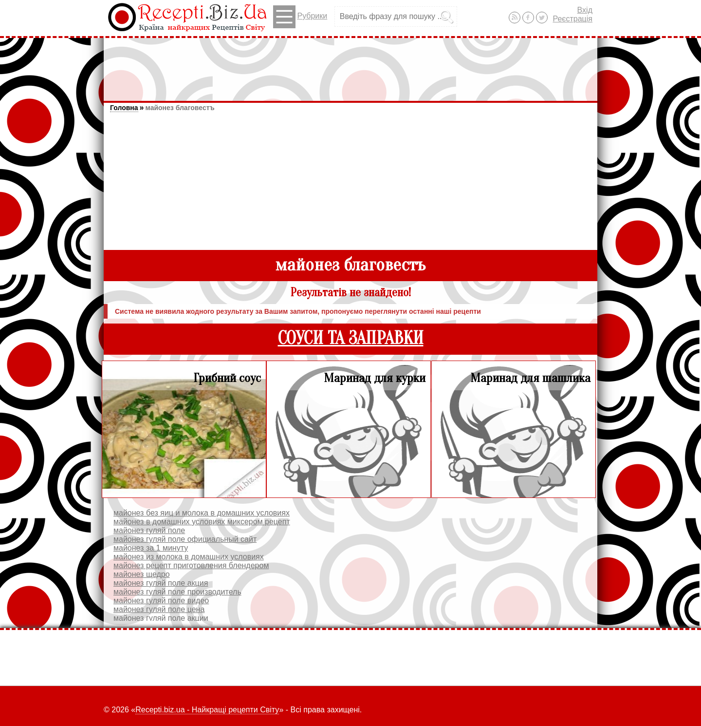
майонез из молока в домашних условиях (188, 557)
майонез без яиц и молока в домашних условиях (201, 513)
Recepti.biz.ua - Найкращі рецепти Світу (207, 710)
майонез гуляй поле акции (160, 618)
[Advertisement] (350, 65)
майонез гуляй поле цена (158, 609)
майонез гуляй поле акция (160, 583)
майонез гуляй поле (149, 530)
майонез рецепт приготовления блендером (191, 565)
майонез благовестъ (179, 108)
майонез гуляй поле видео (161, 600)
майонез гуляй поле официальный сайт (185, 539)
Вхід (584, 10)
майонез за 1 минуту (150, 548)
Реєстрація (572, 19)
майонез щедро (141, 574)
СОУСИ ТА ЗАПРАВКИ (351, 338)
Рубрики (300, 16)
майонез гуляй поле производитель (177, 592)
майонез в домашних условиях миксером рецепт (201, 521)
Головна (124, 108)
